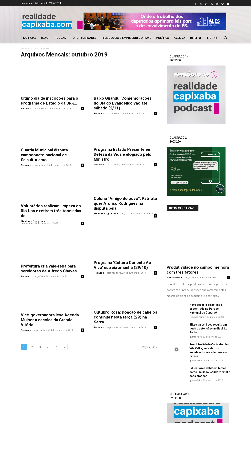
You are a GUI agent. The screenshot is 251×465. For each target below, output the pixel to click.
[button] (225, 38)
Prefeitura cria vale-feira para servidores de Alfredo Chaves (49, 268)
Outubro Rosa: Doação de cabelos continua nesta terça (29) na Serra (125, 317)
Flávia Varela (174, 277)
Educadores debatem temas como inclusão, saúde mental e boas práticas (209, 372)
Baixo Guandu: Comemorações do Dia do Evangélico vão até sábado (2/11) (123, 103)
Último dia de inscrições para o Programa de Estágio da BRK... (49, 101)
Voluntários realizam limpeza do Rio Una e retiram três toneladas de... (51, 211)
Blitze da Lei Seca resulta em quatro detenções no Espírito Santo (208, 328)
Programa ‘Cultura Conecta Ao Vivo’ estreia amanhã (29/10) (122, 265)
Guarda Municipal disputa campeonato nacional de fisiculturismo (44, 155)
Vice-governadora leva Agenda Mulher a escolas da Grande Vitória (50, 320)
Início (24, 48)
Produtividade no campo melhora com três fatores (198, 270)
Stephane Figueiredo (33, 220)
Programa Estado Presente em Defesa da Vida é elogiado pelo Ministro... (122, 154)
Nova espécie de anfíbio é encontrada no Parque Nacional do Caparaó (206, 308)
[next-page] (64, 347)
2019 (33, 48)
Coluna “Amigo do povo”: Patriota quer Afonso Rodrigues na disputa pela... (125, 203)
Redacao (26, 108)
